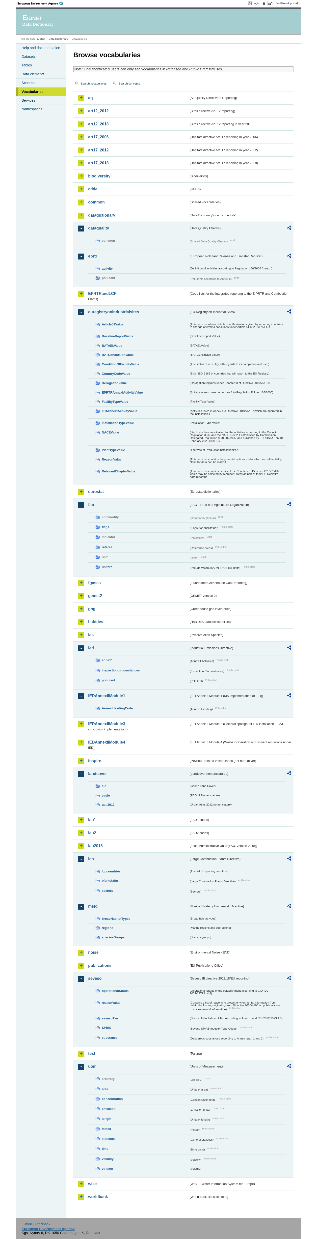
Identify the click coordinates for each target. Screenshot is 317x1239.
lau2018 (95, 846)
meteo (106, 1129)
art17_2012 (98, 150)
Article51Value (113, 324)
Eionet (41, 38)
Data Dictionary (58, 38)
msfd (93, 906)
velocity (108, 1159)
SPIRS (106, 1028)
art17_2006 (98, 137)
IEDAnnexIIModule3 (106, 724)
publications (99, 965)
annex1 (107, 660)
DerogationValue (114, 383)
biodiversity (99, 176)
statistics (108, 1139)
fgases (94, 583)
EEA (42, 3)
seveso (95, 978)
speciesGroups (113, 937)
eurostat (96, 492)
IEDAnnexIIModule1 (106, 696)
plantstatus (110, 880)
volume (107, 1169)
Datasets (29, 56)
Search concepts (129, 83)
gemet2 (95, 596)
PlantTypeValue (113, 450)
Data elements (33, 74)
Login (256, 3)
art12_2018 (98, 124)
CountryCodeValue (116, 373)
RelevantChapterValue (118, 471)
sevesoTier (110, 1018)
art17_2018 (98, 163)
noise (93, 952)
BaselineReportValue (117, 336)
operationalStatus (115, 991)
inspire (94, 761)
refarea (107, 547)
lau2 (92, 833)
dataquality (98, 228)
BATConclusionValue (117, 355)
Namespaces (32, 109)
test (91, 1053)
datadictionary (101, 215)
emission (108, 1109)
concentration (112, 1099)
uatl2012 (108, 805)
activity (107, 268)
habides (95, 622)
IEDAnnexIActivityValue (119, 411)
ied (91, 648)
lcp (91, 859)
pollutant (108, 680)
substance (109, 1037)
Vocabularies (33, 92)
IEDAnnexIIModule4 (106, 742)
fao (91, 505)
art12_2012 (98, 111)
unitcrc (107, 567)
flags (105, 527)
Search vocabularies (93, 83)
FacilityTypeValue (115, 401)
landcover (97, 774)
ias (91, 635)
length (106, 1119)
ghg (91, 609)
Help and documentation (41, 48)
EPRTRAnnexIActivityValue (122, 392)
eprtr (92, 256)
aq (90, 98)
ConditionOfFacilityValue (120, 364)
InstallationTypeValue (118, 423)
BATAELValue (112, 345)
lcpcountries (111, 871)
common (96, 202)
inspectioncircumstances (121, 670)
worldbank (98, 1197)
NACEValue (110, 432)
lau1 (92, 820)
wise (92, 1184)
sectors (107, 891)
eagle (106, 795)
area (105, 1089)
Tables (27, 65)
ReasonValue (112, 459)
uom (92, 1066)
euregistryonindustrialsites (113, 312)
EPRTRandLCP (102, 293)
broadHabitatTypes (116, 919)
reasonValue (111, 1003)
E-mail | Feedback (36, 1224)
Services (28, 100)
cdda (92, 189)
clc (104, 786)
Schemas (29, 83)
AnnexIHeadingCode (117, 708)
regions (107, 928)
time (105, 1149)
